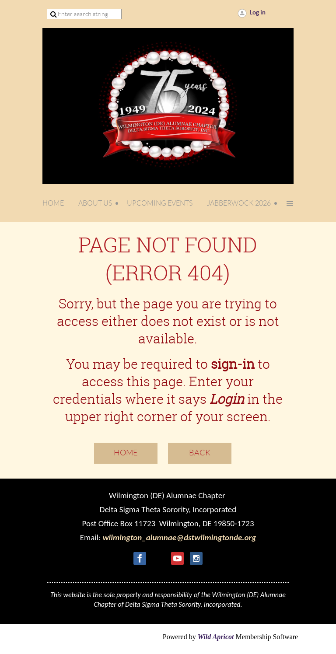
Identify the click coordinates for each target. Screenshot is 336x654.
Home (126, 452)
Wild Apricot (216, 636)
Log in (257, 12)
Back (199, 452)
